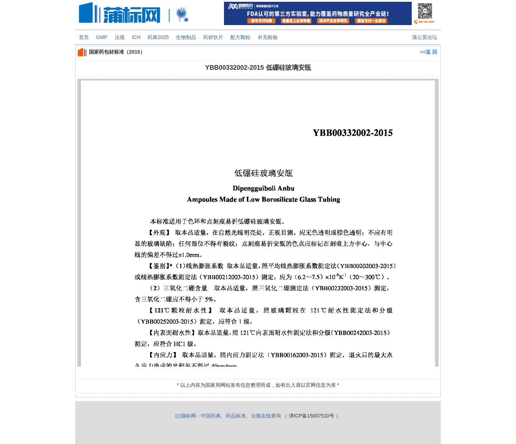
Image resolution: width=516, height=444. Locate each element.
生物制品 (186, 37)
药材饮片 (213, 37)
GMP (102, 37)
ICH (136, 37)
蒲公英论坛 (424, 37)
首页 (84, 37)
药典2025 (158, 37)
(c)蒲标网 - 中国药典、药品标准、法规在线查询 (228, 416)
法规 (120, 37)
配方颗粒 (240, 37)
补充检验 (268, 37)
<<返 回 (428, 52)
